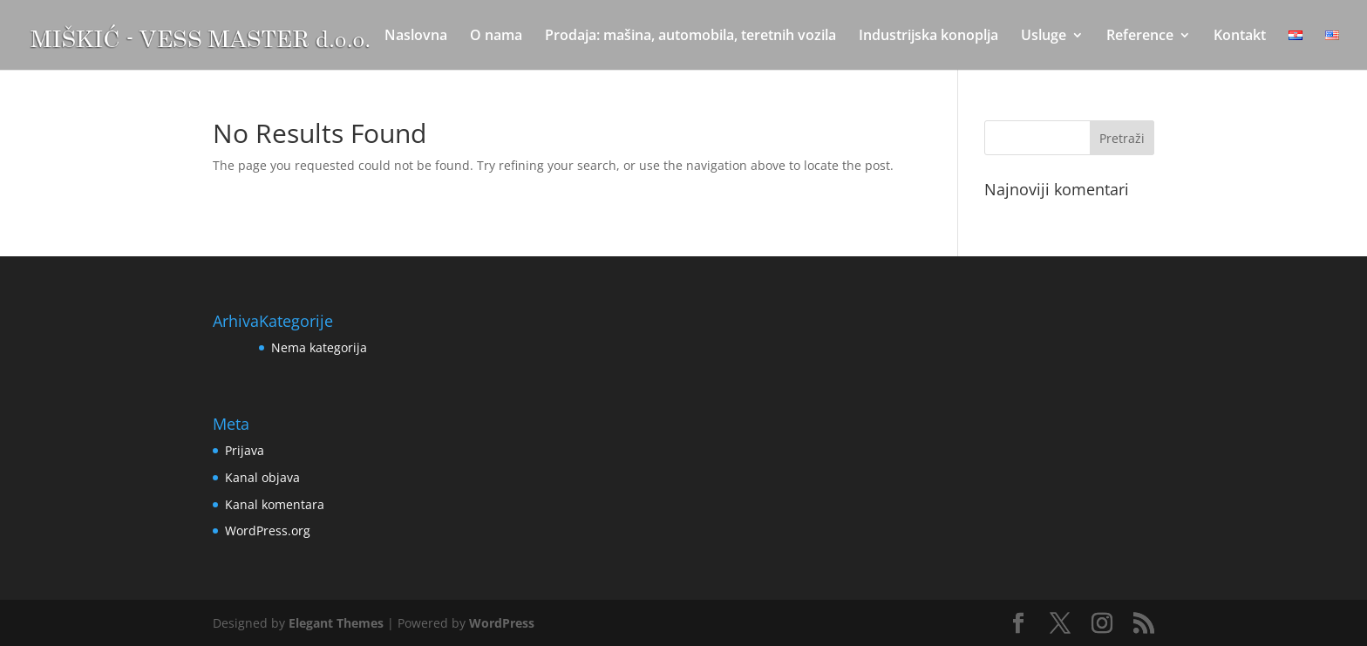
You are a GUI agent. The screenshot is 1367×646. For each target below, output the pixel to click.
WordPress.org (267, 530)
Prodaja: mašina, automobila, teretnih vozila (690, 36)
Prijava (244, 450)
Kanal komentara (274, 504)
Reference (1139, 36)
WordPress (501, 623)
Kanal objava (262, 477)
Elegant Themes (336, 623)
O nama (496, 36)
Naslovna (415, 36)
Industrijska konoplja (928, 36)
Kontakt (1240, 36)
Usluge (1043, 36)
